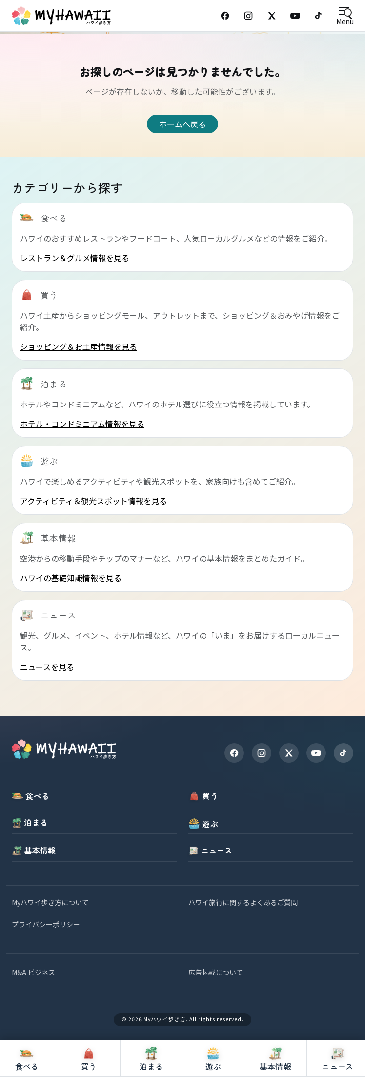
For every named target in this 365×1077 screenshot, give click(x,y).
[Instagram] (248, 15)
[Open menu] (344, 16)
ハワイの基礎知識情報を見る (71, 578)
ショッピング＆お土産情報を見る (78, 346)
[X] (289, 753)
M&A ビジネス (33, 972)
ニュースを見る (47, 666)
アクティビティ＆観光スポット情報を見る (93, 501)
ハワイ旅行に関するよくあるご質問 (243, 902)
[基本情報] (275, 1058)
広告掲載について (215, 972)
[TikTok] (318, 15)
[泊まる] (151, 1058)
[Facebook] (225, 15)
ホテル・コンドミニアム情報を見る (82, 423)
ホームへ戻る (182, 124)
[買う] (89, 1058)
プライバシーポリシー (46, 924)
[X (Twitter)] (272, 15)
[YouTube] (295, 15)
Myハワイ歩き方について (50, 902)
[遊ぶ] (213, 1058)
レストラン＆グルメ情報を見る (74, 258)
